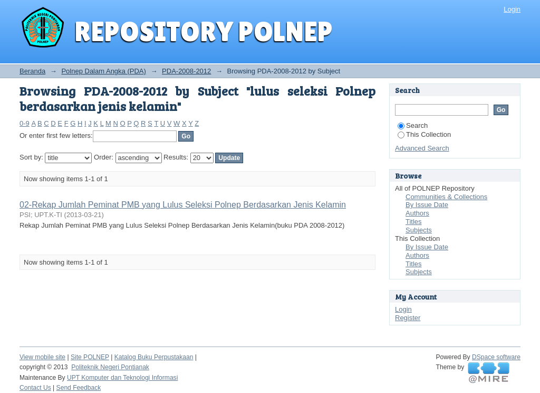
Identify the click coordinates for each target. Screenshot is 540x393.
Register (407, 318)
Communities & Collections (446, 197)
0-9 (25, 123)
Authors (417, 213)
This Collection (424, 134)
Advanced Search (422, 148)
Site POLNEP (90, 357)
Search (413, 125)
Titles (414, 222)
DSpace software (496, 357)
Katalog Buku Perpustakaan (154, 357)
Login (512, 9)
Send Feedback (78, 387)
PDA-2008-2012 (186, 71)
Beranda (32, 71)
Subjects (419, 230)
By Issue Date (427, 205)
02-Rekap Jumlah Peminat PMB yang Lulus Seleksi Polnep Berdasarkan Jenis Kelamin (183, 204)
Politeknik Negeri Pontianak (110, 367)
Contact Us (35, 387)
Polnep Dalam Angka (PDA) (103, 71)
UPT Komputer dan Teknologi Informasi (122, 377)
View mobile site (42, 357)
